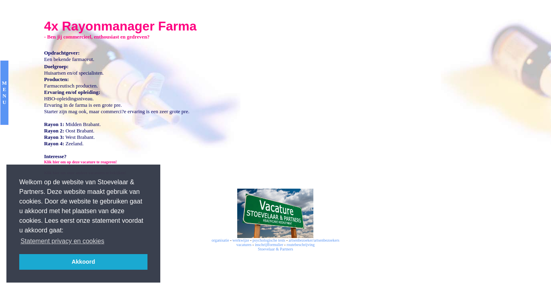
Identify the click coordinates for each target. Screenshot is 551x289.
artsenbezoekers (326, 240)
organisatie (220, 240)
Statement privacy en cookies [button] (62, 241)
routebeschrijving (301, 244)
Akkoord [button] (83, 261)
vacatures (244, 244)
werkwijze (240, 240)
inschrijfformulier (269, 244)
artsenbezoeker (301, 240)
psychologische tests (268, 240)
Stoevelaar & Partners (275, 249)
